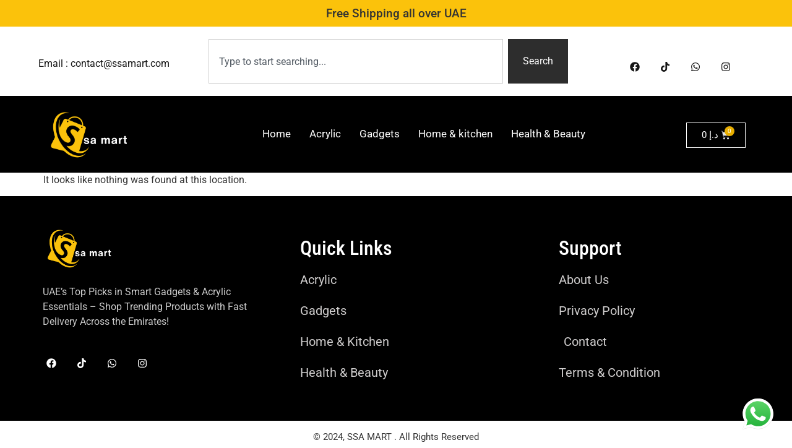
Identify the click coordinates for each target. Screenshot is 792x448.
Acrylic (325, 133)
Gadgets (379, 133)
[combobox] (356, 61)
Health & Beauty (548, 133)
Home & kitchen (455, 133)
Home (276, 133)
